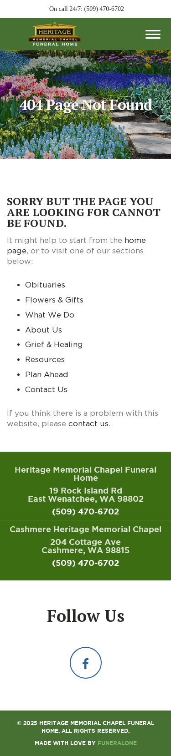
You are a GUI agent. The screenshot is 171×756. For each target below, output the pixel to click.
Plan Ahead (46, 374)
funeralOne (117, 743)
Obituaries (45, 285)
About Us (43, 330)
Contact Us (46, 389)
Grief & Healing (54, 344)
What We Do (49, 315)
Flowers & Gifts (54, 300)
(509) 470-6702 (104, 8)
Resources (45, 359)
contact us (88, 423)
